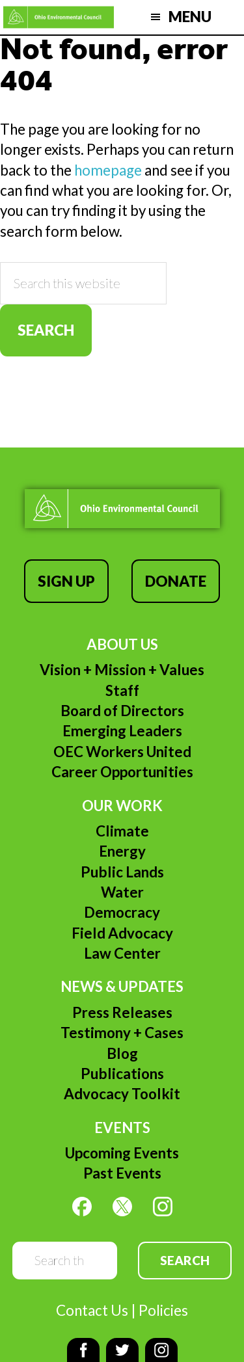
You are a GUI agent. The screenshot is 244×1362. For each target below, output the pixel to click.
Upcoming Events (122, 1153)
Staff (122, 690)
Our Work (122, 805)
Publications (122, 1073)
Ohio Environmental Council (58, 17)
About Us (122, 644)
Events (122, 1127)
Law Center (122, 953)
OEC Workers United (122, 751)
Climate (122, 831)
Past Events (122, 1173)
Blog (122, 1053)
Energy (122, 851)
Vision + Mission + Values (122, 669)
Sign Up (66, 581)
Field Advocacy (122, 933)
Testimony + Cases (122, 1032)
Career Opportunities (122, 772)
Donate (175, 581)
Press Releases (122, 1012)
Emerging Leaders (122, 731)
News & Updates (122, 986)
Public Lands (122, 872)
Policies (163, 1310)
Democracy (122, 912)
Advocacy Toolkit (122, 1093)
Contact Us (92, 1310)
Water (122, 892)
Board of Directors (122, 710)
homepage (108, 170)
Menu (190, 16)
